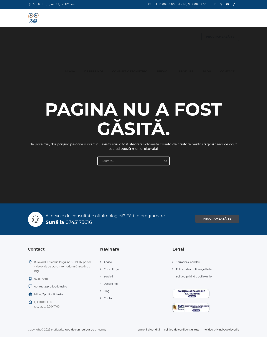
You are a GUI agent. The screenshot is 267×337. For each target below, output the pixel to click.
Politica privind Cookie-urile (194, 276)
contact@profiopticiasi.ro (50, 286)
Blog (176, 18)
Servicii (141, 18)
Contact (192, 18)
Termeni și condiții (188, 262)
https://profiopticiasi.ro (49, 294)
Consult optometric (113, 18)
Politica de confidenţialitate (194, 269)
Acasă (62, 18)
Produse (160, 18)
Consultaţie (111, 269)
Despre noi (81, 18)
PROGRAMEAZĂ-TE (220, 18)
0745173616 (78, 222)
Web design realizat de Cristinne (85, 329)
